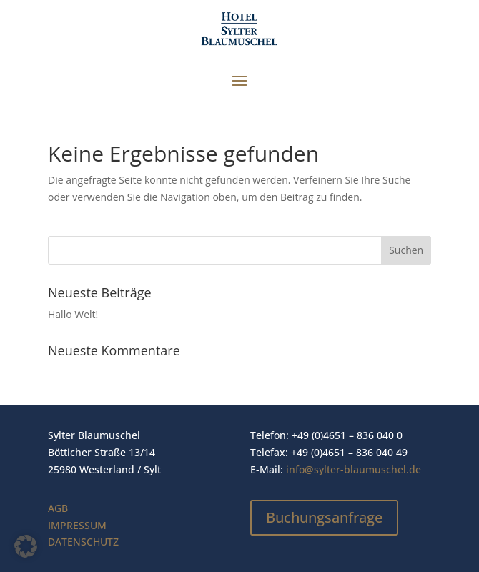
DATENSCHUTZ (83, 541)
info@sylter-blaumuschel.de (353, 469)
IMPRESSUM (77, 525)
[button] (25, 546)
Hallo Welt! (73, 314)
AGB (58, 508)
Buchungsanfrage (324, 517)
